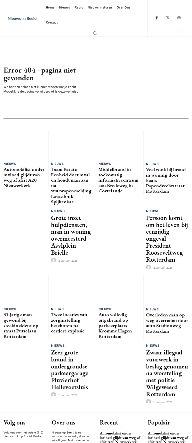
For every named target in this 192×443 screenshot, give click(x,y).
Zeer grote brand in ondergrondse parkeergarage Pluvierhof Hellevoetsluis (68, 297)
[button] (95, 33)
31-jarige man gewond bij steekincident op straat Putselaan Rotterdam (23, 269)
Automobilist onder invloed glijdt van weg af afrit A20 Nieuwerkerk (25, 172)
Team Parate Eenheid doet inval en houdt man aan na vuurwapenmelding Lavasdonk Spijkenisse (71, 174)
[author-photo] (54, 215)
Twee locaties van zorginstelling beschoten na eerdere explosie (70, 269)
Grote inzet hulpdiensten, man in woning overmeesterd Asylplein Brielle (70, 201)
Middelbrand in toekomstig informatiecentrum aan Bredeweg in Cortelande (119, 172)
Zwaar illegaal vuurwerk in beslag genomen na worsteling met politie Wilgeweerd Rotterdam (167, 295)
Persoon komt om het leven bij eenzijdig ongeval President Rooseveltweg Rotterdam (165, 203)
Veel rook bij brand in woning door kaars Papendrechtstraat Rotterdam (162, 174)
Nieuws (9, 163)
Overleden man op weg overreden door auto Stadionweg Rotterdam (163, 269)
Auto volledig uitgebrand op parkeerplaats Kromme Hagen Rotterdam (118, 269)
